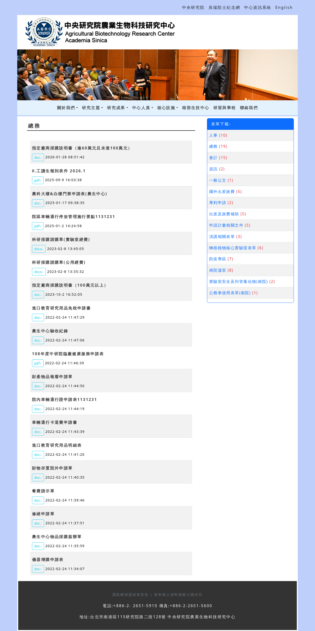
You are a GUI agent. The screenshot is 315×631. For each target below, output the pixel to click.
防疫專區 (217, 259)
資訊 (213, 169)
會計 (213, 157)
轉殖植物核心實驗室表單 (232, 247)
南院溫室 (217, 270)
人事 (213, 135)
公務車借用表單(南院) (230, 292)
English (284, 7)
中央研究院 (193, 7)
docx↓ (39, 249)
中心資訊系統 (257, 7)
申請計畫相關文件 (226, 225)
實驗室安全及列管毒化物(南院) (238, 281)
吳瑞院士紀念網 (224, 7)
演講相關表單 (222, 236)
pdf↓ (37, 180)
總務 (213, 146)
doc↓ (38, 157)
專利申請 (217, 202)
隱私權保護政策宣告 (131, 594)
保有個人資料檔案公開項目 (178, 594)
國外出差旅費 (222, 191)
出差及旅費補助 (224, 214)
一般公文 (217, 180)
